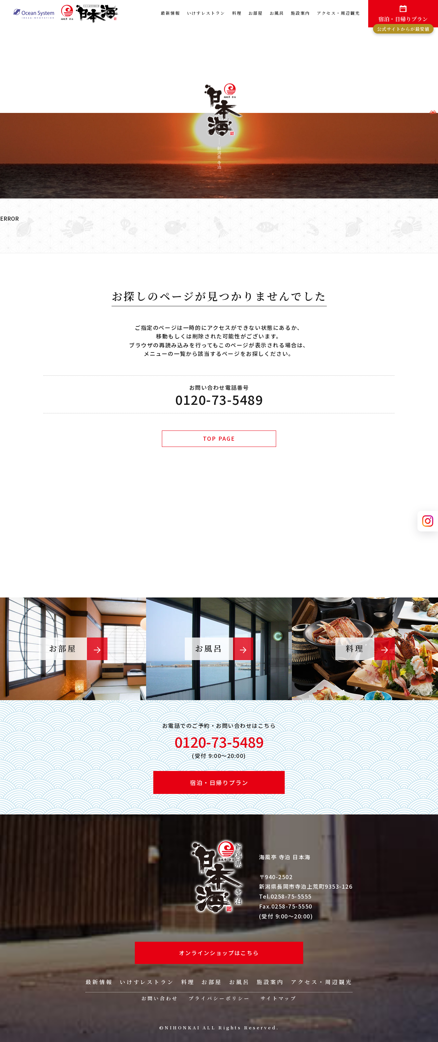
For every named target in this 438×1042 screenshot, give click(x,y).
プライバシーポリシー (219, 998)
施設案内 (300, 13)
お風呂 (277, 13)
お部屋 (255, 13)
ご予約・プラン (215, 530)
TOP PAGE (219, 438)
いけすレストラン (206, 13)
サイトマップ (278, 998)
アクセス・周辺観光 (338, 13)
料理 (237, 13)
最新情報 (170, 13)
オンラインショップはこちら (219, 953)
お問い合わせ (159, 998)
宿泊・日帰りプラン (403, 21)
